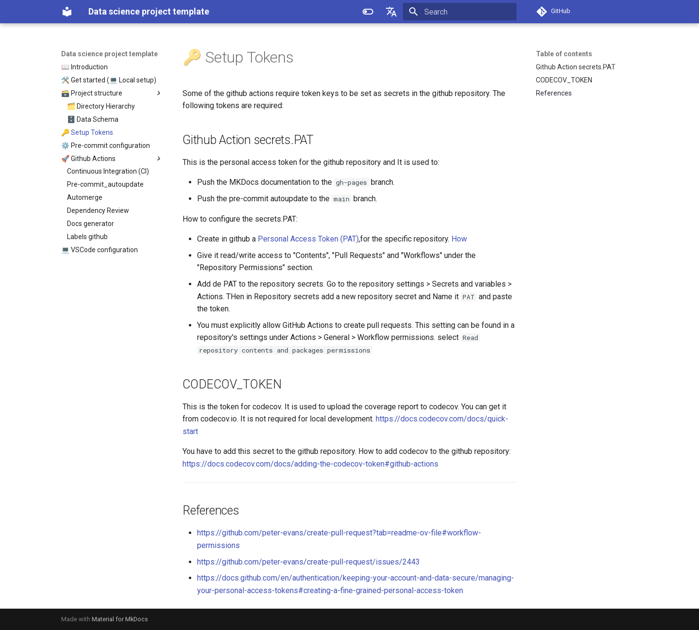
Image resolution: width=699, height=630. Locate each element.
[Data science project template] (67, 11)
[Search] (459, 11)
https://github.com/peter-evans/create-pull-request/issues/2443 (308, 561)
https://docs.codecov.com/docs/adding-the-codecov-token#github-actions (310, 463)
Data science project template (109, 54)
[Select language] (391, 11)
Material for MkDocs (120, 619)
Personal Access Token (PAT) (308, 238)
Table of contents (564, 54)
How (459, 238)
